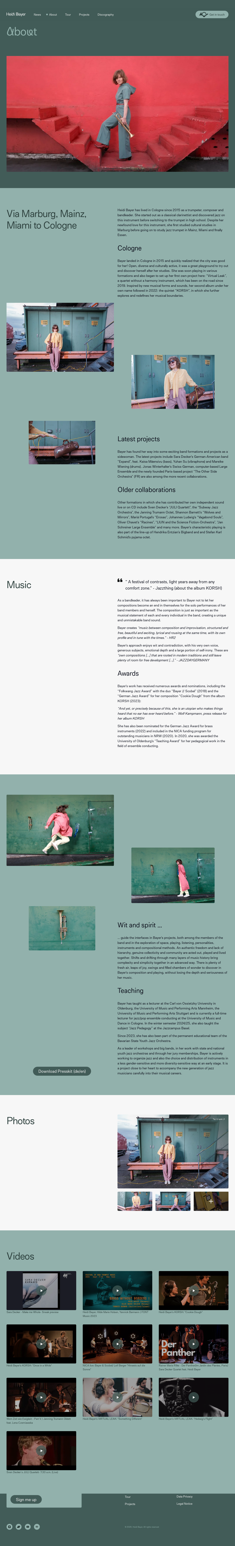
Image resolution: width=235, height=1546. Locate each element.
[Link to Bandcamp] (19, 1527)
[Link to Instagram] (9, 1527)
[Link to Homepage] (16, 14)
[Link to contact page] (212, 14)
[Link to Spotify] (37, 1527)
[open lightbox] (173, 1151)
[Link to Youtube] (28, 1527)
